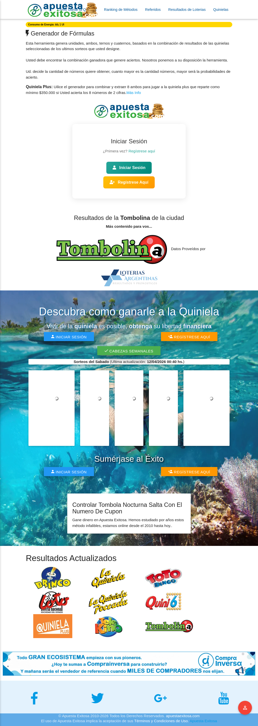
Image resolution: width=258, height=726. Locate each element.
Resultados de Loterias (187, 10)
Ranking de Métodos (121, 10)
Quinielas (220, 10)
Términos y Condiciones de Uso (161, 721)
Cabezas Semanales (129, 350)
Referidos (153, 10)
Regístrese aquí (141, 151)
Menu (245, 708)
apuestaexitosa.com (183, 716)
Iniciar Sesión (129, 168)
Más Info (133, 92)
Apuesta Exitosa (203, 721)
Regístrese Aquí (129, 182)
